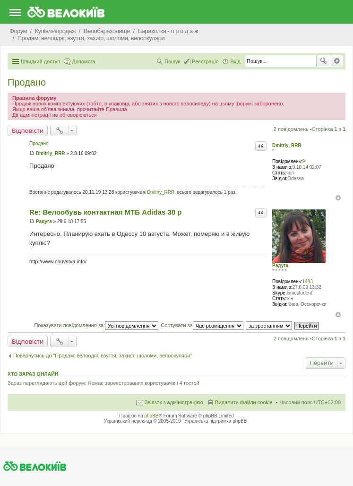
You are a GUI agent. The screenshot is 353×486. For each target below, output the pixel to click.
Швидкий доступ (40, 61)
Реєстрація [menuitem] (205, 61)
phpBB (152, 415)
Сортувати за (202, 325)
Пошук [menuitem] (172, 61)
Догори (338, 197)
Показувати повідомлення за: (96, 325)
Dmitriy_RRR (286, 145)
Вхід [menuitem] (235, 61)
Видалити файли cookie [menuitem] (244, 402)
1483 (307, 281)
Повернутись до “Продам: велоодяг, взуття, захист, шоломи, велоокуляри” (102, 355)
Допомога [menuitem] (83, 61)
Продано (27, 82)
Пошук (323, 61)
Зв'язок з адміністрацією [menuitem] (174, 402)
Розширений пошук (336, 61)
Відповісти (27, 130)
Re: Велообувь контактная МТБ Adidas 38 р (105, 212)
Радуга (280, 265)
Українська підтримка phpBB (215, 421)
